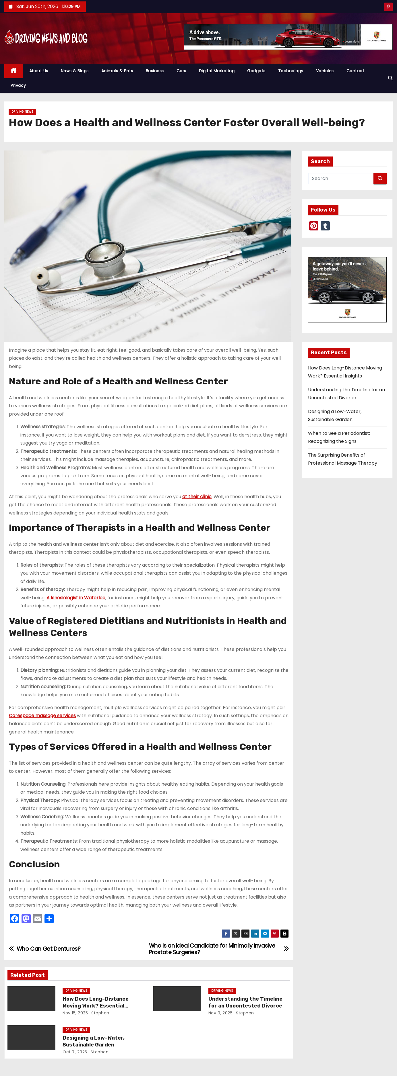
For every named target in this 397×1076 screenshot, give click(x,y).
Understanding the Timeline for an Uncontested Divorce (245, 1002)
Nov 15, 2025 (75, 1013)
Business (155, 71)
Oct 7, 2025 (75, 1052)
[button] (390, 78)
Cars (181, 71)
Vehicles (325, 71)
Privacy (18, 85)
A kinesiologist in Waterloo (76, 597)
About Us (38, 71)
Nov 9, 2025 (220, 1013)
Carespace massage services (42, 715)
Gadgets (256, 71)
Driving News (22, 111)
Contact (355, 71)
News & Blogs (75, 71)
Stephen (99, 1013)
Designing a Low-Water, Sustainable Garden (94, 1041)
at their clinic (197, 496)
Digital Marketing (217, 71)
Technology (290, 71)
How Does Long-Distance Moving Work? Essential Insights (96, 1006)
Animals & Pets (117, 71)
